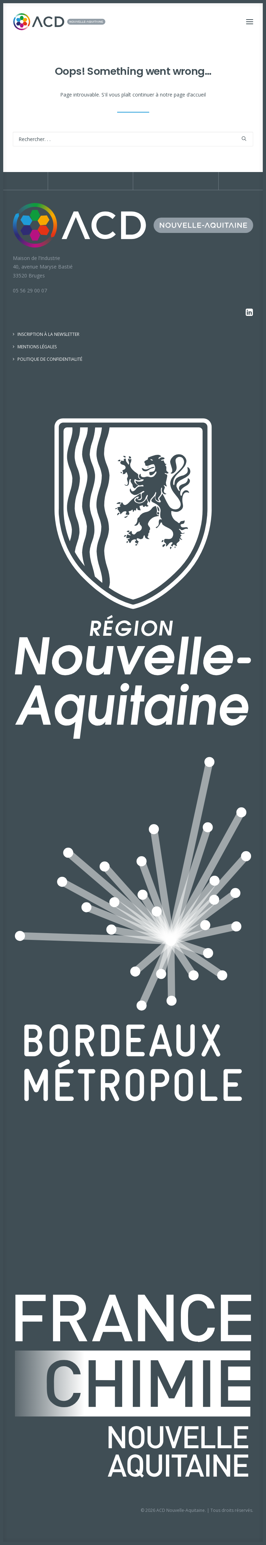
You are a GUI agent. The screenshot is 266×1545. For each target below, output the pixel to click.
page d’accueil (190, 94)
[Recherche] (133, 139)
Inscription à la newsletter (48, 334)
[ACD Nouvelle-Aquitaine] (59, 22)
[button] (249, 21)
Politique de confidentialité (49, 359)
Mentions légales (37, 347)
